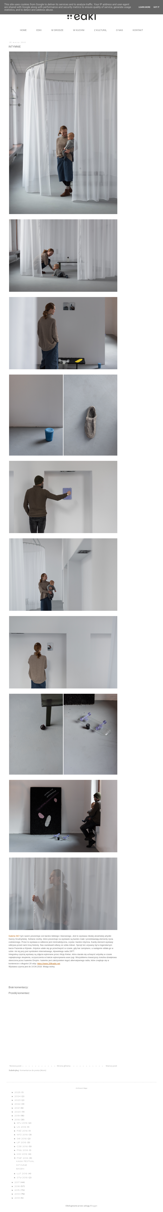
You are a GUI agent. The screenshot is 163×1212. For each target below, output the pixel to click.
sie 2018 (22, 1139)
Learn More (144, 7)
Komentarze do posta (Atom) (33, 1070)
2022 (17, 1104)
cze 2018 (23, 1146)
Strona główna (63, 1065)
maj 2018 (23, 1150)
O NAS (119, 30)
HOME (23, 30)
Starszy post (111, 1065)
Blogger (93, 1205)
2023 (17, 1100)
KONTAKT (138, 30)
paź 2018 (22, 1131)
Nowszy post (15, 1065)
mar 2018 (23, 1158)
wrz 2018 (23, 1135)
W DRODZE (57, 30)
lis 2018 (22, 1127)
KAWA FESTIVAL (25, 1161)
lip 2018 (22, 1142)
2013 (17, 1198)
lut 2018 (22, 1174)
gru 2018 (22, 1123)
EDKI (39, 30)
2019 (17, 1116)
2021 (17, 1108)
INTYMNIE (21, 1165)
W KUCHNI (78, 30)
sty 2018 (22, 1178)
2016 (17, 1186)
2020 (18, 1112)
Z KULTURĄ (100, 30)
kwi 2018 (22, 1154)
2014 (17, 1194)
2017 (17, 1182)
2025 (17, 1092)
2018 (17, 1120)
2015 (17, 1190)
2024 (17, 1096)
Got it (156, 7)
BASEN (20, 1169)
